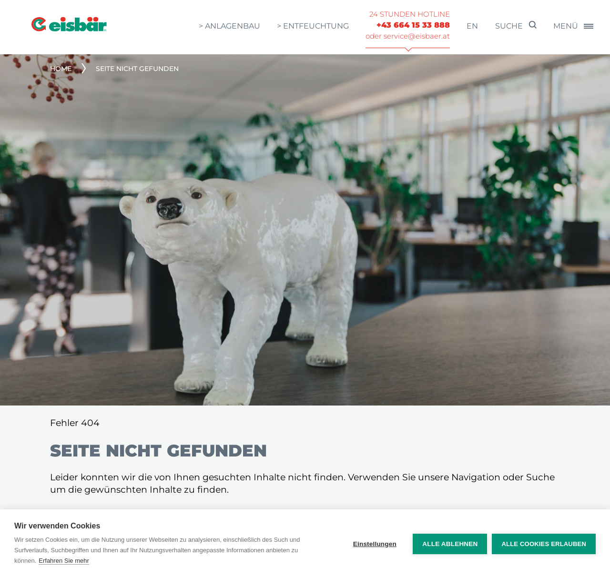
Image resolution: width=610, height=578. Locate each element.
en (472, 25)
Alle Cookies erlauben (543, 544)
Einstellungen (374, 544)
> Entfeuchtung (313, 25)
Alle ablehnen (450, 544)
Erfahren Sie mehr (64, 560)
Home (60, 68)
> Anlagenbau (229, 25)
